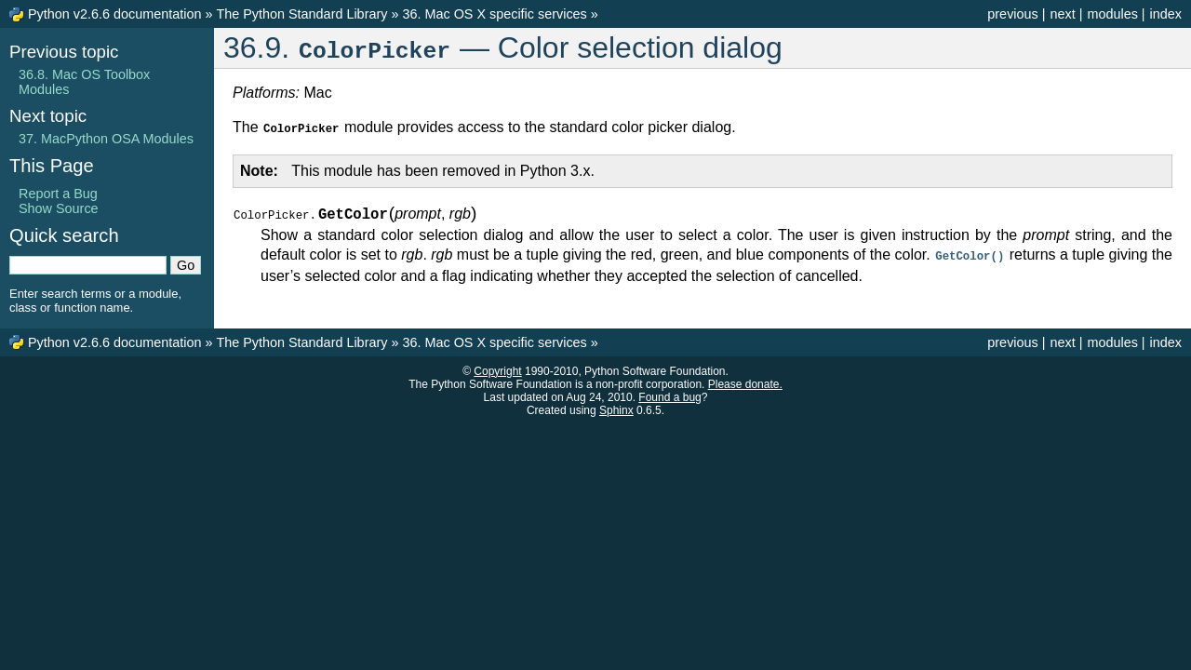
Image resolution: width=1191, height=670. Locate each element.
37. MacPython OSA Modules (106, 138)
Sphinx (616, 408)
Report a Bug (58, 193)
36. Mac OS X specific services (494, 14)
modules (1112, 14)
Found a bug (669, 395)
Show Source (59, 208)
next (1062, 14)
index (1166, 14)
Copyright (497, 369)
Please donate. (745, 382)
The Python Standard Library (301, 14)
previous (1012, 14)
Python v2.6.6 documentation (114, 14)
